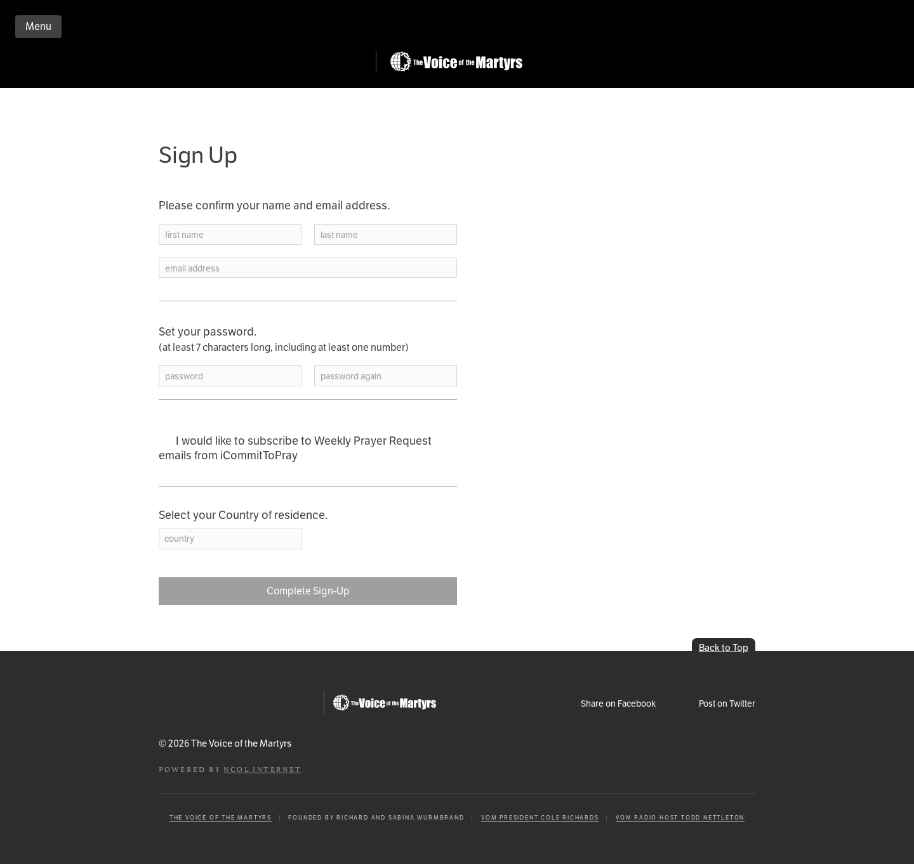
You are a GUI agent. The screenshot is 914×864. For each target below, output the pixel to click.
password (184, 376)
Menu (38, 26)
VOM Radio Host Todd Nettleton (680, 817)
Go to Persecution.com (456, 61)
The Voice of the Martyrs (220, 817)
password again (351, 376)
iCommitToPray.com (265, 65)
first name (184, 235)
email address (192, 268)
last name (339, 235)
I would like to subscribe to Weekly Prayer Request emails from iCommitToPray (295, 448)
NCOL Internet (262, 768)
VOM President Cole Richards (540, 817)
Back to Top (723, 647)
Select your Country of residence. (243, 515)
